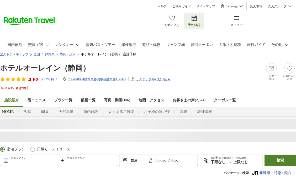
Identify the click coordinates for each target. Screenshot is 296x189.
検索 (280, 160)
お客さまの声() (189, 100)
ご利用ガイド (181, 6)
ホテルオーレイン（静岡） (45, 68)
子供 (171, 160)
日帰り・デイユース (53, 149)
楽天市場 (256, 6)
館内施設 (90, 112)
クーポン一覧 (225, 100)
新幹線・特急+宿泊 (271, 173)
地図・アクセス (151, 100)
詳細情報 (204, 112)
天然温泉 (66, 112)
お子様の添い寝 (157, 112)
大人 (158, 160)
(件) (49, 79)
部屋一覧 (88, 100)
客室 (27, 112)
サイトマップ (205, 6)
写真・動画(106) (117, 100)
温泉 (183, 112)
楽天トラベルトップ (14, 54)
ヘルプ (162, 6)
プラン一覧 (63, 100)
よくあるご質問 (121, 112)
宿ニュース (36, 100)
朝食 (45, 112)
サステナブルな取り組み (153, 79)
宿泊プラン (16, 149)
